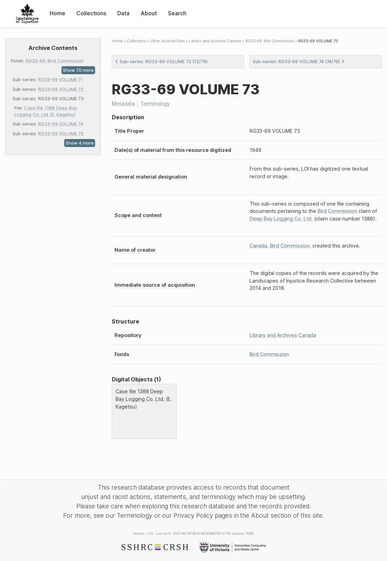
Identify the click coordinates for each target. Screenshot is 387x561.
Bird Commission (337, 211)
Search (177, 13)
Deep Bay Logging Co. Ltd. (281, 219)
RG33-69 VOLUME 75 (61, 133)
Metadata (123, 103)
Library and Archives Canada (215, 40)
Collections (91, 13)
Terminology (155, 103)
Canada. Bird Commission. (280, 246)
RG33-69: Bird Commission (54, 60)
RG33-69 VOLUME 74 (60, 124)
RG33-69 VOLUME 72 (60, 89)
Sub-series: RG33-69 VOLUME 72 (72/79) (161, 61)
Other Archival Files (167, 40)
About (149, 13)
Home (57, 13)
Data (123, 13)
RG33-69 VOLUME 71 (60, 79)
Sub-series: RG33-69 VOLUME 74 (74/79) (299, 61)
